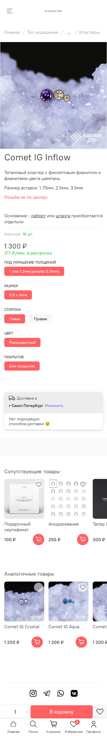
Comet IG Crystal (22, 626)
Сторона (12, 309)
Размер (11, 286)
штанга (63, 215)
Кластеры (89, 32)
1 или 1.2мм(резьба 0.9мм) (34, 271)
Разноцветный (22, 342)
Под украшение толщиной (30, 262)
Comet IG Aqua (64, 626)
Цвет (8, 333)
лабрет (38, 215)
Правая (40, 318)
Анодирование (64, 524)
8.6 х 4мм (18, 294)
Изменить (54, 405)
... (68, 32)
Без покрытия (22, 366)
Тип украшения (42, 32)
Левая (14, 318)
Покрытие (14, 357)
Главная (12, 32)
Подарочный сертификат (17, 526)
